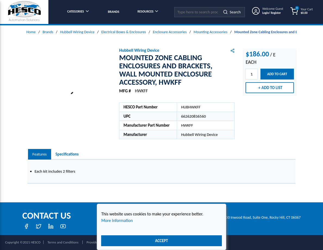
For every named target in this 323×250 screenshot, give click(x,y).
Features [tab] (39, 154)
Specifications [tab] (67, 154)
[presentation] (39, 154)
